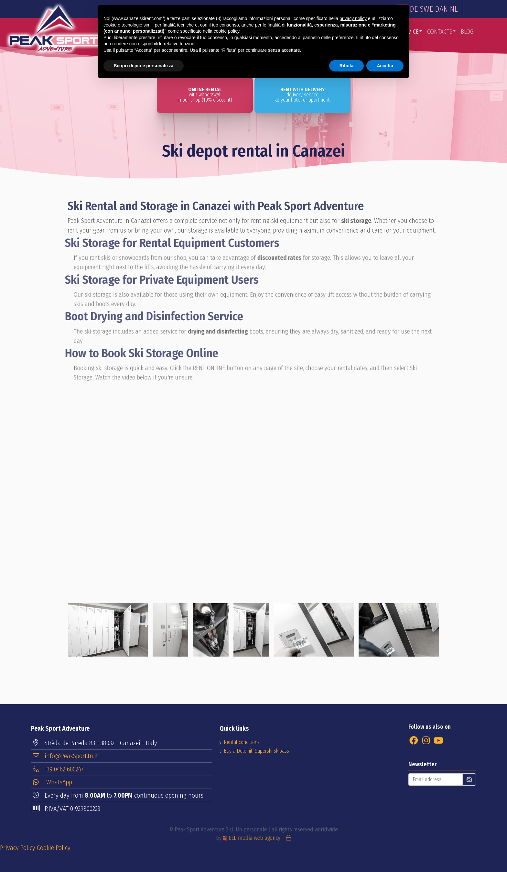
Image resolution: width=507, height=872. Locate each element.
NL (454, 9)
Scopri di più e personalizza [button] (143, 65)
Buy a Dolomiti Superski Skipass (256, 751)
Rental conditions (242, 742)
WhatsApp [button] (52, 782)
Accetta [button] (385, 65)
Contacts (439, 31)
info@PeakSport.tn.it (65, 755)
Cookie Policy (53, 848)
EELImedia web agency (252, 836)
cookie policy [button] (226, 31)
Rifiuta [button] (347, 65)
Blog (467, 31)
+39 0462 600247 (58, 769)
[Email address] (435, 779)
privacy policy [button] (353, 18)
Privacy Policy (17, 848)
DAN (441, 9)
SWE (426, 9)
